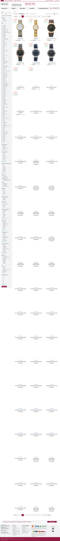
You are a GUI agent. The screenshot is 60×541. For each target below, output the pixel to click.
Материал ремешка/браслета (6, 163)
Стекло (3, 182)
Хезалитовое (4, 186)
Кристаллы (4, 258)
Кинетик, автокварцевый (6, 180)
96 (56, 13)
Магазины (14, 527)
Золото (3, 156)
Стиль (2, 265)
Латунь (3, 159)
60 (54, 13)
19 (3, 280)
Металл (3, 160)
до (6, 13)
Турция (3, 217)
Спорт (3, 268)
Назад (16, 16)
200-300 (3, 193)
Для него (4, 18)
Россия (3, 216)
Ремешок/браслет (4, 144)
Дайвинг (4, 199)
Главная (14, 11)
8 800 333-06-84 (4, 3)
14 (3, 275)
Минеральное (4, 184)
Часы (2, 0)
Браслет (3, 146)
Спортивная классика (6, 269)
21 (3, 282)
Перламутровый (5, 237)
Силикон (4, 167)
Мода (3, 267)
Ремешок (4, 145)
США (3, 212)
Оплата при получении (25, 528)
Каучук (3, 166)
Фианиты (4, 260)
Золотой (4, 222)
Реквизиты (14, 529)
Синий (3, 228)
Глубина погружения (5, 196)
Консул (30, 4)
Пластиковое (4, 185)
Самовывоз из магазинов (26, 530)
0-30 (3, 189)
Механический (5, 179)
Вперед (49, 16)
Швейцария (4, 210)
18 (3, 279)
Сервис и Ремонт (17, 0)
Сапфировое (4, 183)
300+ (3, 194)
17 (3, 278)
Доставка (23, 529)
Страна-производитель (5, 209)
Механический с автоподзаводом (5, 178)
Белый (3, 226)
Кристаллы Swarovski (6, 257)
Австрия (3, 214)
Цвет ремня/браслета (5, 243)
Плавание (4, 197)
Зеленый (4, 239)
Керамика (4, 157)
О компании (15, 526)
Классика (4, 266)
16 (3, 277)
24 (52, 13)
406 (44, 16)
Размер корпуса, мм (5, 274)
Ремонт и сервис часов (16, 528)
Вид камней (3, 255)
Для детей (4, 20)
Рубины (3, 263)
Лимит (3, 272)
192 (58, 13)
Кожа (3, 165)
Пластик (3, 168)
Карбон (3, 158)
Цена (2, 12)
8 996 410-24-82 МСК (16, 4)
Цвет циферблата (5, 232)
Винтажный (4, 271)
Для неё (4, 19)
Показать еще (4, 161)
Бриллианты (4, 256)
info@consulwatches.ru (4, 528)
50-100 (3, 191)
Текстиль (4, 169)
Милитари (4, 270)
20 (3, 281)
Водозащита (4, 188)
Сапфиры (4, 261)
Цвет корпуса (4, 220)
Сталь (3, 164)
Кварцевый (4, 176)
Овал (3, 207)
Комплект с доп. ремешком (5, 148)
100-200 (3, 192)
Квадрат (4, 206)
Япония (3, 211)
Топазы (3, 262)
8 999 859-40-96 (4, 4)
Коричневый (4, 240)
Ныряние (4, 198)
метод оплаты (44, 528)
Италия (3, 213)
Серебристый (4, 225)
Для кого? (3, 17)
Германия (4, 215)
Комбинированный (5, 223)
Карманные (4, 149)
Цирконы (4, 259)
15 (3, 276)
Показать (4, 286)
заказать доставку (38, 533)
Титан (3, 155)
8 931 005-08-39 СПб (16, 5)
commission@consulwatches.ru (6, 533)
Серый (3, 227)
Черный (3, 224)
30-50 (3, 190)
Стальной (4, 221)
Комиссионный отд (9, 0)
